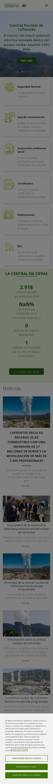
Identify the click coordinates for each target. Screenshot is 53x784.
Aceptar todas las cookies (26, 776)
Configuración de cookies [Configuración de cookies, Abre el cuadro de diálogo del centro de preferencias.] (26, 759)
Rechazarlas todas (26, 767)
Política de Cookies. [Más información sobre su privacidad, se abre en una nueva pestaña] (19, 751)
